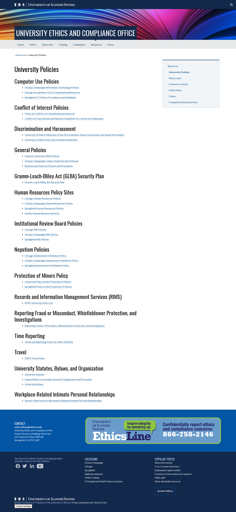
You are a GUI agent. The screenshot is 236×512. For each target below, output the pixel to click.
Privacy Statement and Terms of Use (89, 502)
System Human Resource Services (42, 213)
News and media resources (168, 481)
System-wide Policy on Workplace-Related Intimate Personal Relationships (63, 400)
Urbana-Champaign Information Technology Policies (52, 87)
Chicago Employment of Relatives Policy (45, 255)
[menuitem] (20, 44)
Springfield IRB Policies (37, 239)
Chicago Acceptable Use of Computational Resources (52, 92)
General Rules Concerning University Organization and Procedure (58, 379)
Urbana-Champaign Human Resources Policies (49, 203)
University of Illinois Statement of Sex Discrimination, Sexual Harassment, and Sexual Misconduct (74, 134)
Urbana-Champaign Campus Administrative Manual (51, 160)
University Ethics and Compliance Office (75, 33)
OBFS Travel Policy (35, 358)
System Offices (165, 491)
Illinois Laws (175, 78)
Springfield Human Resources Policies (44, 208)
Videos (172, 96)
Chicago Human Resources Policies (43, 198)
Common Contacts (178, 84)
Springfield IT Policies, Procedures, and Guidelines (50, 97)
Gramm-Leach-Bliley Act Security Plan (44, 182)
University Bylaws (34, 384)
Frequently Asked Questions (183, 102)
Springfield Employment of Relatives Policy (47, 265)
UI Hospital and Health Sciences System (104, 481)
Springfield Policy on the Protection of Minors (48, 286)
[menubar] (65, 44)
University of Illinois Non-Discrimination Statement (51, 139)
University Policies (179, 72)
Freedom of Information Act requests (173, 474)
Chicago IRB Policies (35, 229)
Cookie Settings (23, 506)
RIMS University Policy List (39, 302)
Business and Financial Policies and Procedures (49, 165)
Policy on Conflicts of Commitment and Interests (50, 113)
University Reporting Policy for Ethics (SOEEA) (49, 341)
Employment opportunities (168, 470)
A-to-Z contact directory (167, 466)
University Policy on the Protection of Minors (48, 281)
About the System (163, 462)
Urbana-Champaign (94, 462)
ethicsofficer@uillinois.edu (28, 427)
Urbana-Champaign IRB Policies (41, 234)
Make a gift (160, 477)
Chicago (89, 466)
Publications (175, 90)
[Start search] (231, 4)
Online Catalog (92, 477)
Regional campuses (94, 474)
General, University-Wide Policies (42, 156)
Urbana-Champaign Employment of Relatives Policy (51, 260)
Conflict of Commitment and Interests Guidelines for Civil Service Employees (64, 118)
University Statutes (34, 374)
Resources (21, 55)
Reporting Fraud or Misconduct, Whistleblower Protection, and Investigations (65, 325)
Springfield (90, 470)
